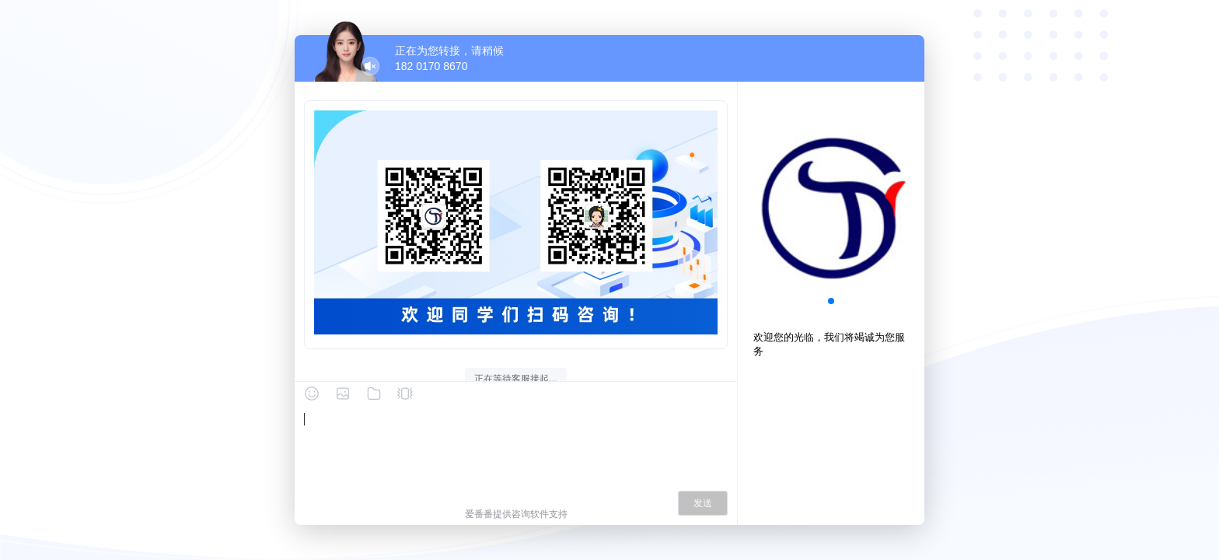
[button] (831, 301)
